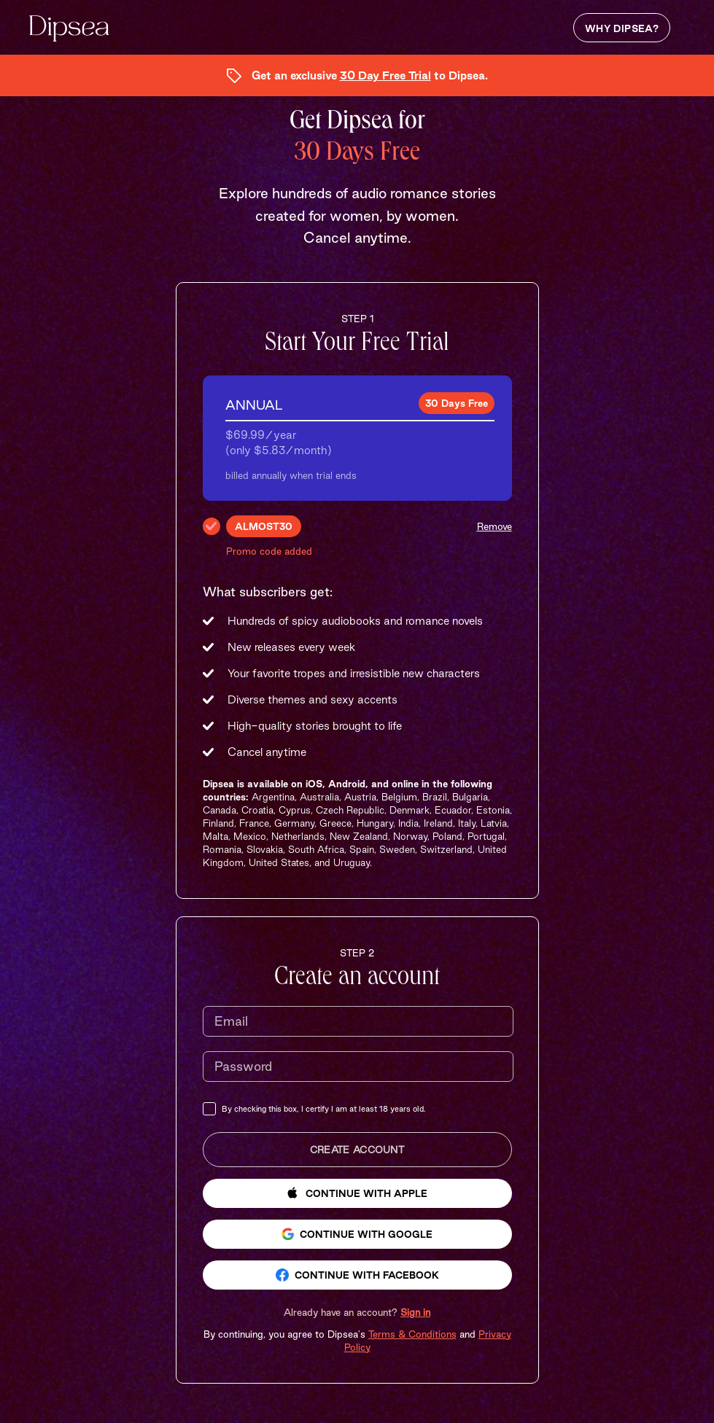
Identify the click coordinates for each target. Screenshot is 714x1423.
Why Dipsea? (622, 28)
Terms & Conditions (412, 1334)
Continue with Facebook (357, 1275)
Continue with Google (357, 1234)
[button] (357, 1312)
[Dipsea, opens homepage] (69, 30)
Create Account (357, 1150)
